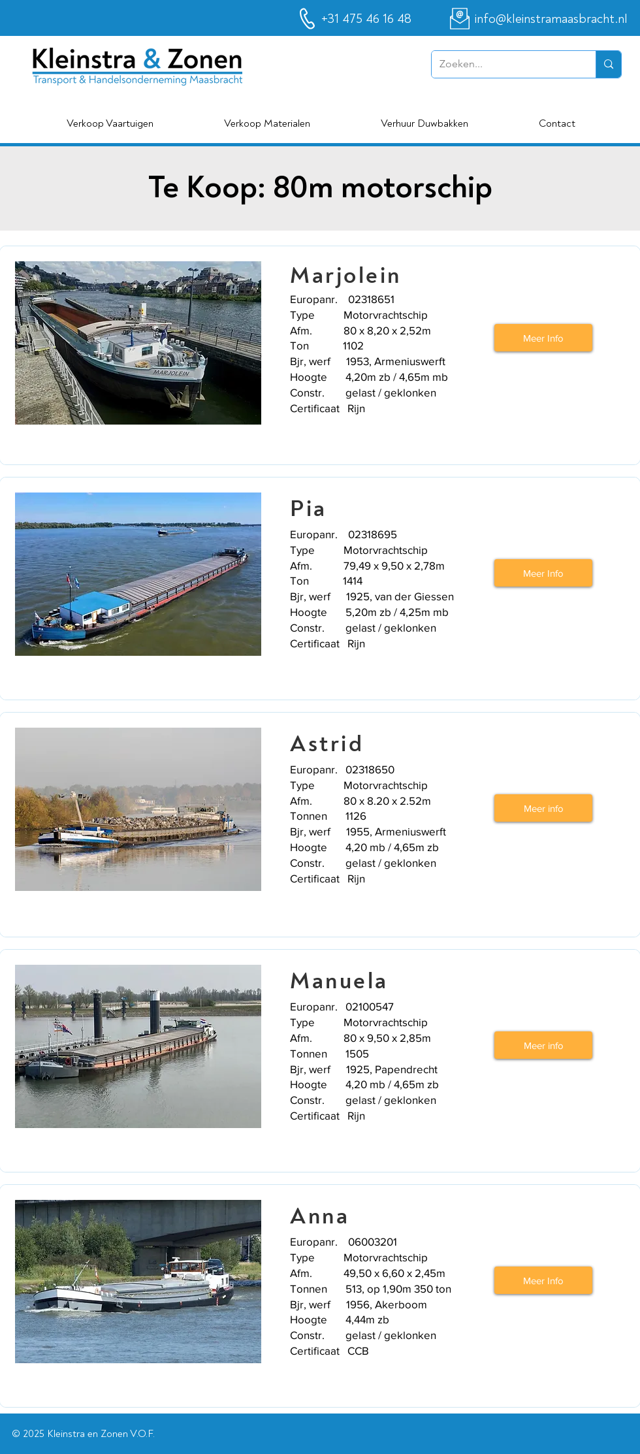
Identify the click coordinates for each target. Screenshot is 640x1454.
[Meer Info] (543, 337)
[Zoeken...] (504, 64)
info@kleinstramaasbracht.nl (551, 18)
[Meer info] (543, 808)
